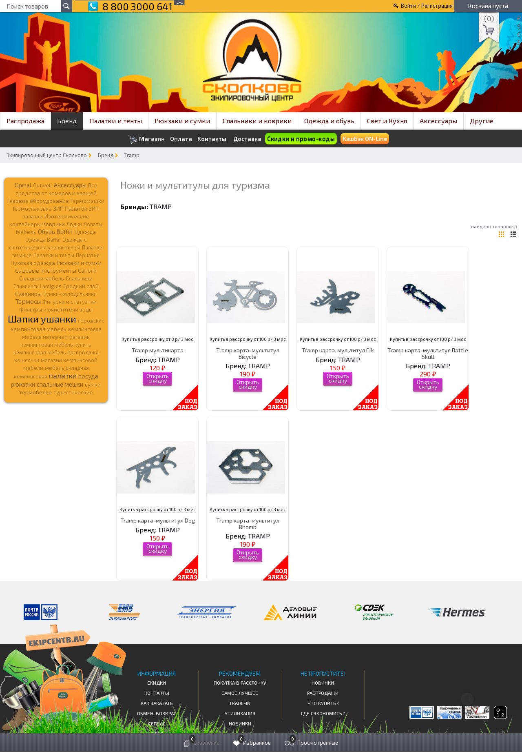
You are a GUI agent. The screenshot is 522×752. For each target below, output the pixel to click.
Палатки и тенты (115, 121)
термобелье (35, 392)
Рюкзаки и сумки (182, 121)
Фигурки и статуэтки (69, 301)
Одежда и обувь (329, 121)
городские (91, 320)
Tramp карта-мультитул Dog (157, 520)
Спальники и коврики (257, 121)
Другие (481, 121)
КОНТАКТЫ (156, 693)
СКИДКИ (156, 682)
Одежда (85, 232)
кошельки (26, 360)
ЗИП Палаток (70, 208)
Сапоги (87, 270)
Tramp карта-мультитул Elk (338, 350)
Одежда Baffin (43, 239)
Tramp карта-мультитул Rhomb (247, 523)
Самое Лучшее (239, 693)
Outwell (42, 185)
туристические (73, 392)
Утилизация (240, 713)
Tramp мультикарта (158, 350)
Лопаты (93, 224)
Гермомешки (87, 201)
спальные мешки (60, 384)
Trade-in (239, 703)
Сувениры (28, 293)
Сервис (157, 723)
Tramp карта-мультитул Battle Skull (427, 353)
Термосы (28, 301)
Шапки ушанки (42, 319)
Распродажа (25, 121)
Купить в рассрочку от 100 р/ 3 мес (248, 339)
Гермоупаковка (32, 208)
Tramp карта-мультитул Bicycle (247, 353)
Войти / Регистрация (427, 5)
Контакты (211, 139)
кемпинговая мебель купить (55, 344)
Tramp (131, 155)
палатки (63, 375)
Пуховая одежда (33, 262)
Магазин (146, 139)
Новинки (240, 723)
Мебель (26, 232)
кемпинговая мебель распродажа (56, 352)
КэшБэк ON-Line (365, 138)
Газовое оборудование (38, 200)
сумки (93, 384)
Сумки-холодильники (70, 294)
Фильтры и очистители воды (56, 309)
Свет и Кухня (387, 121)
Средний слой (81, 286)
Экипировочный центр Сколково (46, 155)
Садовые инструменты (45, 270)
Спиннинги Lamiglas (37, 286)
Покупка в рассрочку (240, 682)
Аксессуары (438, 121)
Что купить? (322, 703)
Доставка (247, 138)
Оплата (181, 139)
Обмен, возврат (156, 713)
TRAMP (161, 206)
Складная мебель (41, 278)
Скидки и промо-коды (300, 138)
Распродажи (322, 693)
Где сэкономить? (323, 713)
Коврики (53, 223)
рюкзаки (23, 384)
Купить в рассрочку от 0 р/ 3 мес (157, 339)
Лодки (74, 224)
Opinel (23, 185)
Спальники (79, 278)
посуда (88, 376)
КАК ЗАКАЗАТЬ (157, 703)
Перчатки (88, 255)
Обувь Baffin (55, 231)
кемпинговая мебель (38, 328)
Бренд (67, 121)
